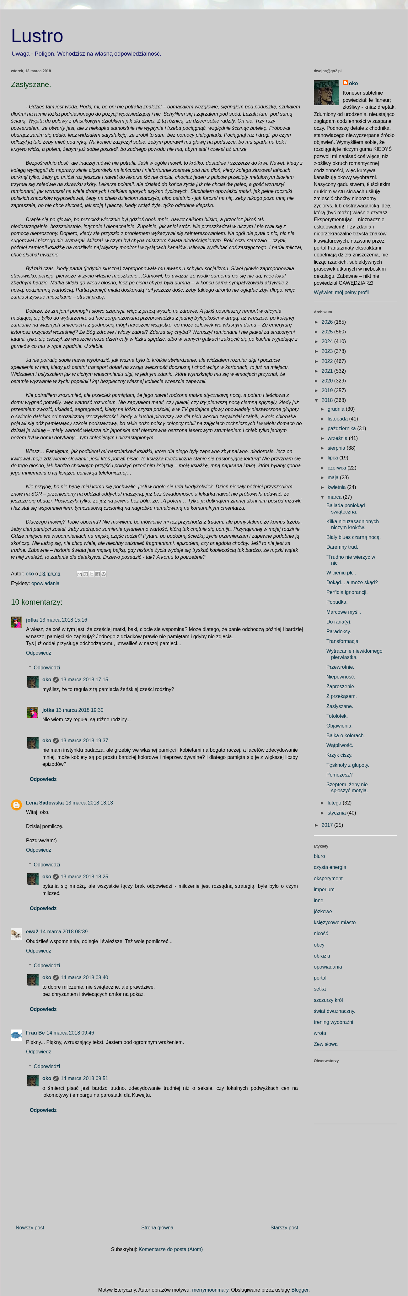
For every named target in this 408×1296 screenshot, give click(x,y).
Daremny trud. (342, 547)
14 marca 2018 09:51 (84, 1078)
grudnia (337, 409)
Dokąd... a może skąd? (352, 582)
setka (320, 988)
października (342, 428)
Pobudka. (337, 602)
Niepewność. (340, 676)
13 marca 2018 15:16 (63, 620)
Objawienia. (339, 725)
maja (334, 477)
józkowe (323, 911)
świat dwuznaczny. (334, 1011)
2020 (328, 380)
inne (318, 900)
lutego (335, 802)
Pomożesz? (339, 774)
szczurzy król (328, 1000)
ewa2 (32, 931)
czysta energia (330, 867)
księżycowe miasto (335, 922)
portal (320, 977)
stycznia (337, 812)
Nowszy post (30, 1227)
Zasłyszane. (339, 706)
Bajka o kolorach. (345, 735)
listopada (338, 418)
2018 (328, 400)
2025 (328, 331)
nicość (321, 933)
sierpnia (337, 448)
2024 (328, 341)
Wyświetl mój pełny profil (341, 292)
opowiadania (45, 583)
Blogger (299, 1290)
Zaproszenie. (341, 686)
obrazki (322, 955)
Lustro (37, 35)
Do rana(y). (339, 621)
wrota (320, 1033)
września (338, 438)
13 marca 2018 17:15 (84, 679)
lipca (333, 457)
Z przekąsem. (341, 696)
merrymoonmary (210, 1290)
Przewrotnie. (340, 667)
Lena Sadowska (45, 802)
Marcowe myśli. (343, 612)
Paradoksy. (338, 631)
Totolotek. (337, 716)
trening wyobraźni (333, 1022)
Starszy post (284, 1227)
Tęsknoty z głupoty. (347, 765)
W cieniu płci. (341, 572)
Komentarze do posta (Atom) (171, 1249)
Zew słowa (326, 1044)
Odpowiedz (38, 653)
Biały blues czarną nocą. (353, 537)
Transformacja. (343, 641)
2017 (328, 825)
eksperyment (328, 878)
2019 (328, 390)
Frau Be (35, 1032)
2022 (328, 361)
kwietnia (337, 487)
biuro (319, 856)
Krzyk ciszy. (339, 755)
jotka (32, 620)
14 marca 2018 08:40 (84, 977)
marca (335, 497)
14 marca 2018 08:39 (64, 931)
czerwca (337, 467)
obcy (319, 944)
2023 (328, 351)
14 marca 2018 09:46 (70, 1032)
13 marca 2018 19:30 (79, 710)
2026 (328, 322)
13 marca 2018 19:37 (84, 740)
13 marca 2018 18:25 (84, 876)
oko (46, 679)
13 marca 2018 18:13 (89, 802)
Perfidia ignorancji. (347, 592)
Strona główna (157, 1227)
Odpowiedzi (47, 667)
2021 (328, 371)
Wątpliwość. (339, 745)
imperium (324, 889)
